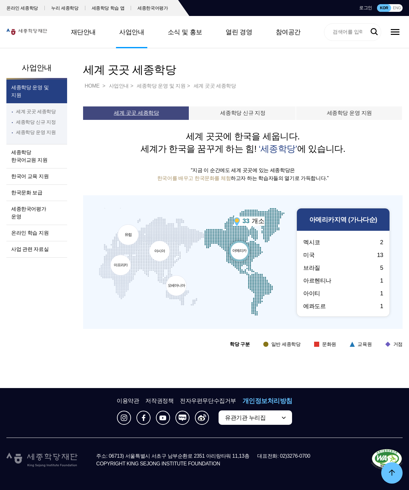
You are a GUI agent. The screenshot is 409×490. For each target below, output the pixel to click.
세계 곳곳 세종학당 (36, 111)
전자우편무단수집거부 (208, 401)
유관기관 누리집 (245, 418)
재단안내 (83, 31)
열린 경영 (239, 31)
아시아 (160, 247)
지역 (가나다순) (343, 219)
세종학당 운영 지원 (36, 132)
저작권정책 (159, 401)
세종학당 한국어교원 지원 (29, 156)
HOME (93, 86)
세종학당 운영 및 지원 (30, 91)
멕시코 (343, 242)
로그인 (365, 7)
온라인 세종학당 (22, 8)
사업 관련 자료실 (30, 249)
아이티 (343, 293)
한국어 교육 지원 (30, 176)
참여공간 (288, 31)
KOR (384, 8)
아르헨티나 (343, 280)
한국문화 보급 (26, 192)
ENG (397, 8)
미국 (343, 255)
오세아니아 (177, 282)
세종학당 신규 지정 (36, 122)
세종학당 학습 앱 (108, 8)
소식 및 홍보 (185, 31)
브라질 (343, 268)
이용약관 (128, 401)
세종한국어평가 (152, 8)
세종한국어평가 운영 (28, 212)
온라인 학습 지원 (30, 233)
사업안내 (131, 31)
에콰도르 (343, 306)
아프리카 (121, 261)
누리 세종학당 (64, 8)
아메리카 (240, 247)
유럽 (129, 231)
